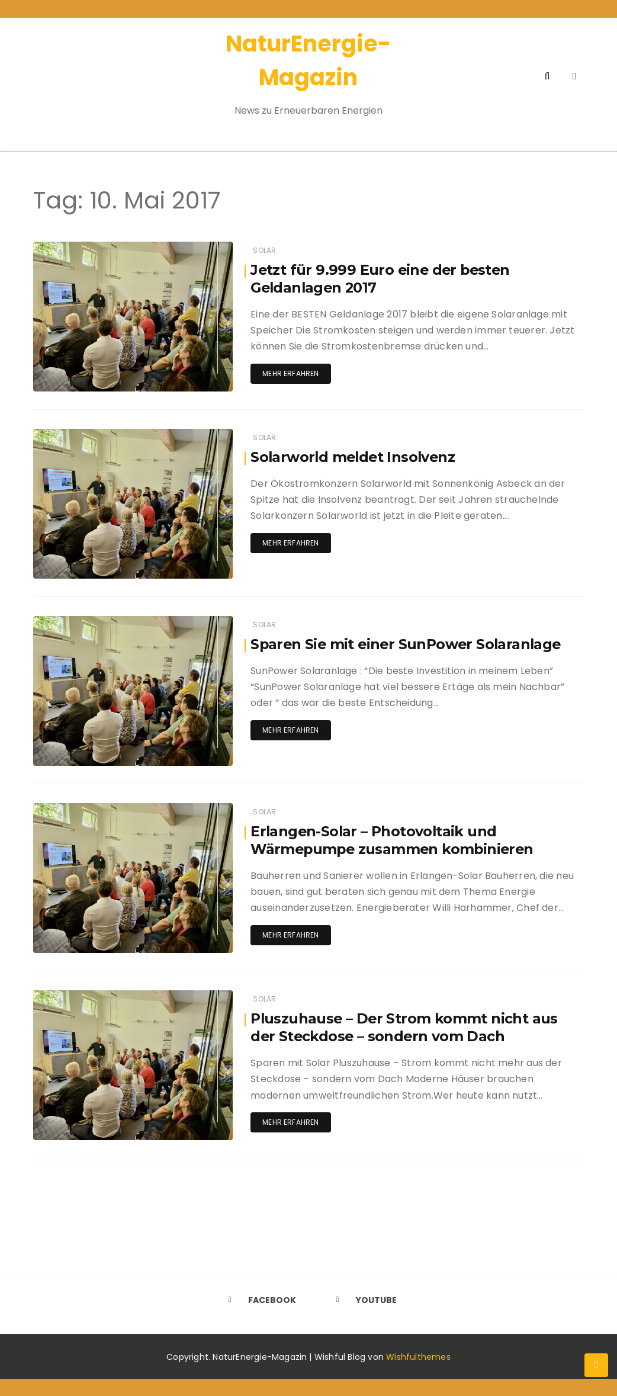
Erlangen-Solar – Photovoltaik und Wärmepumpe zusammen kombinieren (394, 840)
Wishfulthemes (418, 1356)
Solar (264, 250)
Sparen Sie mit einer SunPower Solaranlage (408, 644)
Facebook (258, 1299)
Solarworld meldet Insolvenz (354, 457)
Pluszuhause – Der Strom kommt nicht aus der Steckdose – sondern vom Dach (405, 1027)
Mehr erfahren (290, 373)
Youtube (362, 1299)
